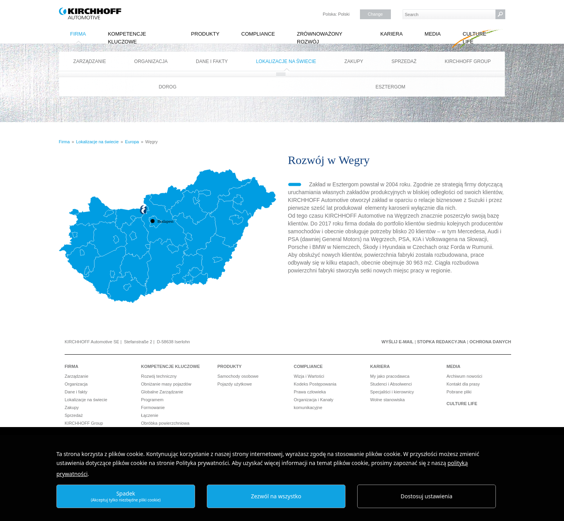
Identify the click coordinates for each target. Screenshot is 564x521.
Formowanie (153, 407)
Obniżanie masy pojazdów (166, 384)
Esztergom (390, 87)
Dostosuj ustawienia (426, 496)
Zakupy (353, 61)
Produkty (205, 34)
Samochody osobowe (237, 376)
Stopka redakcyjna (441, 341)
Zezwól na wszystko (276, 496)
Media (433, 34)
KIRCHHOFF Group (468, 61)
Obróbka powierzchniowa (165, 423)
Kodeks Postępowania (315, 384)
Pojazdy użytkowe (234, 384)
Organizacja (151, 61)
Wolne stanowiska (387, 399)
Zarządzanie (89, 61)
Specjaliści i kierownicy (392, 391)
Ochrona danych (490, 341)
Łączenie (149, 415)
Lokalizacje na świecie (286, 61)
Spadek (126, 496)
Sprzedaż (403, 61)
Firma (78, 34)
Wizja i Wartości (309, 376)
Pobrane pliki (459, 391)
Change (375, 14)
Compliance (258, 34)
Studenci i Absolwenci (391, 384)
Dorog (167, 87)
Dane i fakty (212, 61)
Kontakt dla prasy (463, 384)
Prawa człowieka (310, 391)
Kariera (391, 34)
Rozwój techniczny (159, 376)
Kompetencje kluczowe (127, 38)
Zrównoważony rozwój (319, 38)
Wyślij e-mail (397, 341)
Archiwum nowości (464, 376)
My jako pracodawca (389, 376)
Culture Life (474, 38)
